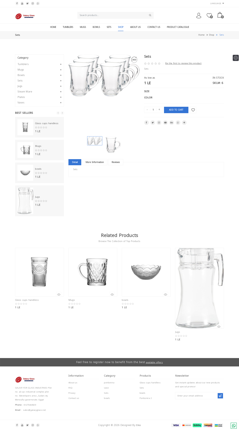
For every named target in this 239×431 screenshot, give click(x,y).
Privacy (71, 393)
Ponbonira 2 (146, 398)
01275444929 (30, 405)
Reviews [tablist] (124, 162)
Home (53, 27)
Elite (138, 425)
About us (72, 382)
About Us (135, 27)
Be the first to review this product (183, 63)
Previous (58, 113)
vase (106, 387)
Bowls (96, 27)
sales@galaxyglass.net (34, 410)
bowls (38, 168)
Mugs (83, 27)
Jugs (37, 196)
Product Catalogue (178, 27)
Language (217, 3)
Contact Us (153, 27)
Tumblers (68, 27)
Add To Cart (176, 110)
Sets (109, 27)
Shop (120, 27)
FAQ (70, 387)
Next (62, 113)
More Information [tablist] (99, 162)
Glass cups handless (46, 123)
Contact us (73, 398)
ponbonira (109, 382)
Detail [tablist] (76, 162)
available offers (155, 362)
